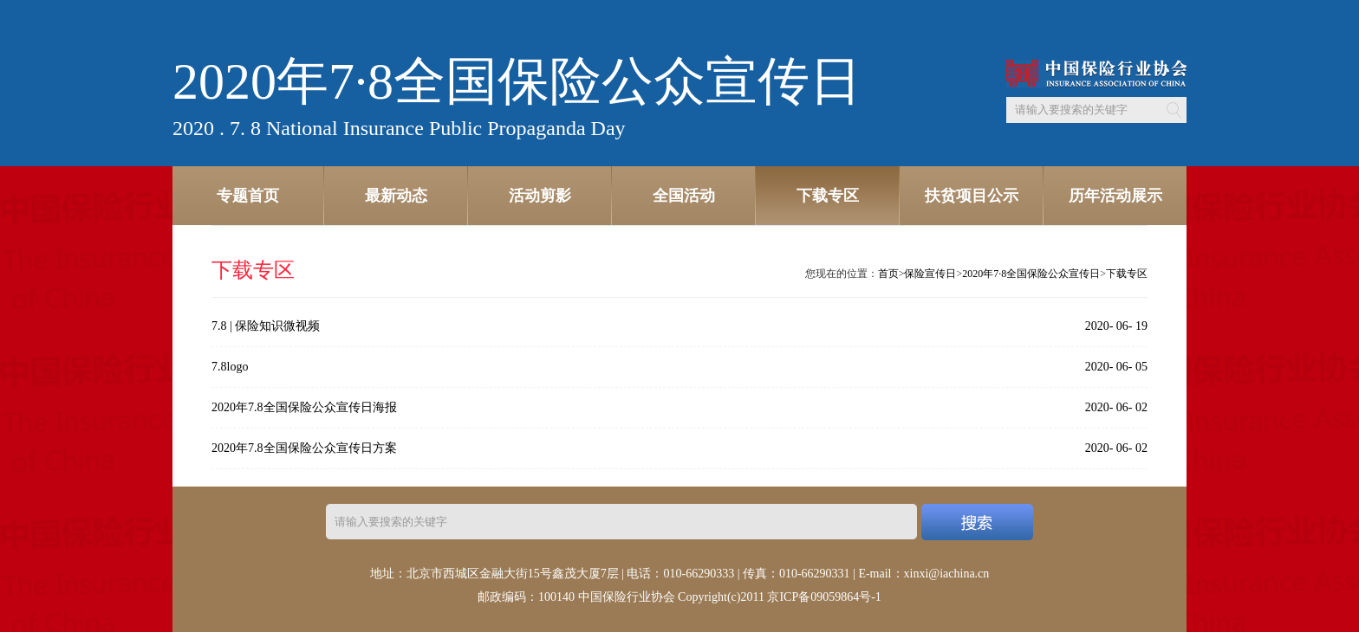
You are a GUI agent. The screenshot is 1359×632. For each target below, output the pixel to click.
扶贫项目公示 (971, 195)
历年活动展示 (1115, 195)
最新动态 (396, 195)
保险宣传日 (930, 274)
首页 (888, 274)
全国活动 (684, 195)
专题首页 (248, 195)
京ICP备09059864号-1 (824, 596)
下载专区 (828, 195)
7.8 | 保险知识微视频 (265, 325)
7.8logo (229, 366)
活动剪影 (540, 195)
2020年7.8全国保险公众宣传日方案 (304, 448)
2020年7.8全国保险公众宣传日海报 (304, 407)
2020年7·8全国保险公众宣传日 (1031, 274)
